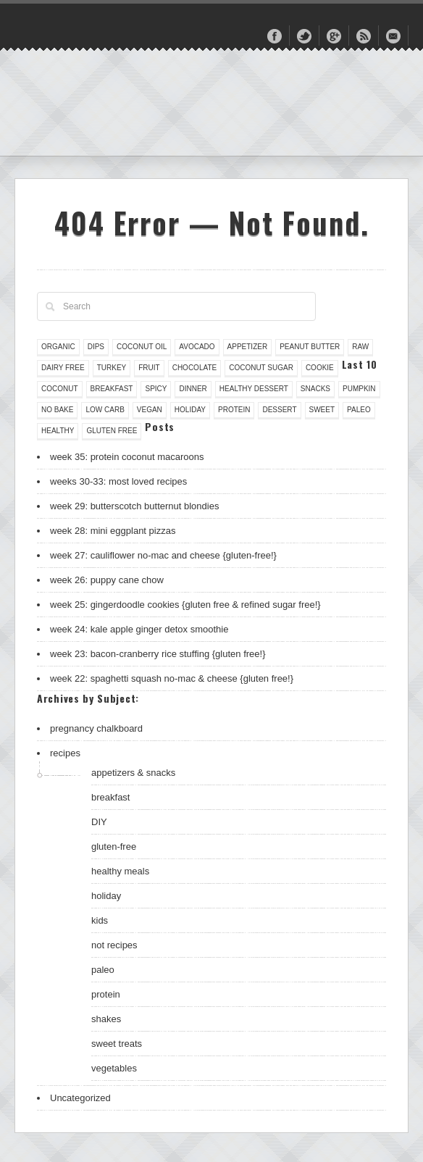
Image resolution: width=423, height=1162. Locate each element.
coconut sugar (261, 368)
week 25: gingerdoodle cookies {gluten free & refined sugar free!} (185, 604)
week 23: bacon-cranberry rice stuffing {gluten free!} (158, 653)
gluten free (111, 431)
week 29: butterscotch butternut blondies (134, 506)
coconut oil (142, 347)
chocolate (194, 368)
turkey (112, 368)
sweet (322, 410)
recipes (65, 753)
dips (96, 347)
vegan (149, 410)
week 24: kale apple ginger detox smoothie (139, 629)
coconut (59, 389)
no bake (57, 410)
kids (99, 920)
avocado (196, 347)
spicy (156, 389)
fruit (148, 368)
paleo (359, 410)
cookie (320, 368)
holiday (190, 410)
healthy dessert (253, 389)
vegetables (114, 1068)
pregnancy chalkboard (96, 728)
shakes (106, 1018)
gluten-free (113, 846)
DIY (99, 821)
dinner (192, 389)
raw (360, 347)
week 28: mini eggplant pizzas (112, 530)
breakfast (112, 389)
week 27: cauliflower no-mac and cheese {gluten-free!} (163, 555)
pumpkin (359, 389)
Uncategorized (80, 1097)
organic (58, 347)
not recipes (114, 945)
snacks (315, 389)
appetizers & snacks (133, 772)
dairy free (63, 368)
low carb (104, 410)
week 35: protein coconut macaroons (127, 456)
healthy (57, 431)
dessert (279, 410)
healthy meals (120, 871)
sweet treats (116, 1043)
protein (234, 410)
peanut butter (310, 347)
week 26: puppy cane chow (107, 579)
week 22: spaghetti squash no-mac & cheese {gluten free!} (171, 678)
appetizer (247, 347)
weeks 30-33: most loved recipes (118, 481)
